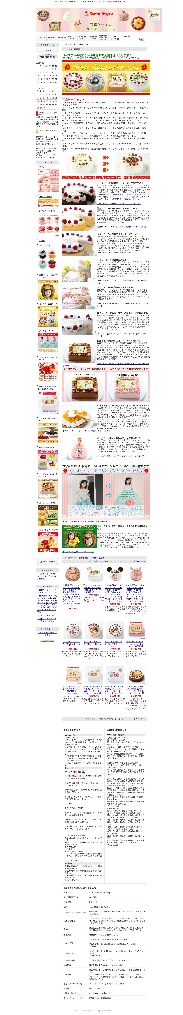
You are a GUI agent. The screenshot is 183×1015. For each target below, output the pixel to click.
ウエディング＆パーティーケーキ (47, 486)
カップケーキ (47, 258)
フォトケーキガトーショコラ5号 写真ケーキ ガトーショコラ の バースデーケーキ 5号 (135, 690)
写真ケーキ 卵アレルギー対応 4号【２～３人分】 (92, 643)
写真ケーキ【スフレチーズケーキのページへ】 (116, 252)
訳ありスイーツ (47, 201)
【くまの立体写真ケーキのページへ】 (78, 551)
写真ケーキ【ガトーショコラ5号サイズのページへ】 (119, 203)
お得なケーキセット (47, 223)
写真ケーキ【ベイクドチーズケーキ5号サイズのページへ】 (122, 226)
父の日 (42, 240)
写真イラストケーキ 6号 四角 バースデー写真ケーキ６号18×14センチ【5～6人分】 (113, 690)
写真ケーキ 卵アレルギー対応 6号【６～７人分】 (113, 643)
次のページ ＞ (139, 561)
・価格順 (92, 557)
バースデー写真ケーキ (47, 315)
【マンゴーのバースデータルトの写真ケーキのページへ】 (86, 430)
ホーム (65, 44)
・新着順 (100, 557)
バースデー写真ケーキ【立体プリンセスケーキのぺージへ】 (122, 456)
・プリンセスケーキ (45, 615)
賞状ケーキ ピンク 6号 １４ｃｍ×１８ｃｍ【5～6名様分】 (135, 643)
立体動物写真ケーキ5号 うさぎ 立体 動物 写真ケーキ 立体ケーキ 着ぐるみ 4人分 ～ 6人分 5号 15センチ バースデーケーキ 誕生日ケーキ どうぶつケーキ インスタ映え (135, 593)
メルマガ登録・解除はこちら (47, 633)
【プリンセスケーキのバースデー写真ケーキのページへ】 (86, 521)
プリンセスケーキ (47, 341)
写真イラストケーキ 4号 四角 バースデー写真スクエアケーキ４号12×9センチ (92, 588)
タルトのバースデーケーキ (47, 430)
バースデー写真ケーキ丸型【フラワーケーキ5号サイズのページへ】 (123, 304)
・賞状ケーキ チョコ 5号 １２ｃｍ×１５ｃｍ (47, 591)
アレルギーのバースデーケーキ (47, 369)
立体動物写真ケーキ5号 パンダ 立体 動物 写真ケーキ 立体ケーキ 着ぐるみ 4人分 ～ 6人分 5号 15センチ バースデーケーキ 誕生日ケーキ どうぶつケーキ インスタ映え (114, 593)
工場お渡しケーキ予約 (47, 540)
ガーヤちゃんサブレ (47, 514)
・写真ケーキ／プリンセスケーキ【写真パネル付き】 (46, 576)
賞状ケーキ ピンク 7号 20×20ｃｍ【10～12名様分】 (71, 688)
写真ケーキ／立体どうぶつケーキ (47, 287)
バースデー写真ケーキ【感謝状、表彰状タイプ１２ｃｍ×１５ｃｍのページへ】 (105, 364)
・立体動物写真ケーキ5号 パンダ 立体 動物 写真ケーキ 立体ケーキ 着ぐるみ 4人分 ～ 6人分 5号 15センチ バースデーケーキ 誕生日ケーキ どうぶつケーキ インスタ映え (47, 603)
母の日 (47, 179)
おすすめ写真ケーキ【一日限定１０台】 (47, 400)
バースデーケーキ (47, 458)
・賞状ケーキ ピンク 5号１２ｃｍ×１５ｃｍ (47, 619)
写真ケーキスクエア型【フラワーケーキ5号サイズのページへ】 (122, 281)
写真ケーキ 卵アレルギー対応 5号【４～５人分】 (71, 643)
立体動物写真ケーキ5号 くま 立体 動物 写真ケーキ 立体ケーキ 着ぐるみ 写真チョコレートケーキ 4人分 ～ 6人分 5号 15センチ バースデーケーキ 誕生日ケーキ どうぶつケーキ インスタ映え (71, 595)
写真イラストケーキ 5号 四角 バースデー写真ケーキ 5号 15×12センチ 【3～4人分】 (92, 690)
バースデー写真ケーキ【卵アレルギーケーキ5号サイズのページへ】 (123, 334)
